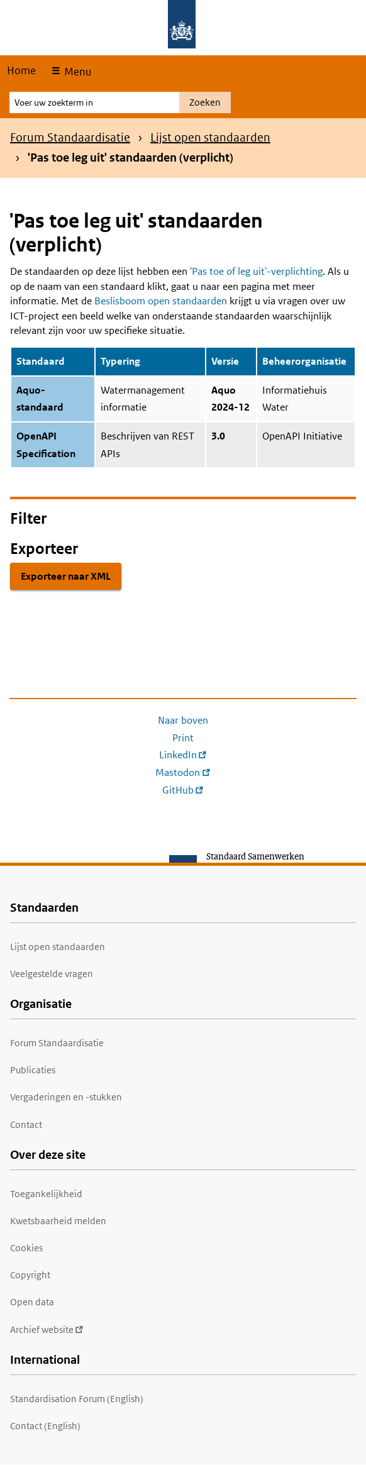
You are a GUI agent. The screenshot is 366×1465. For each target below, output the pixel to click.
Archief (47, 1329)
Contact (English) (45, 1426)
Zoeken (205, 102)
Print (183, 737)
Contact (26, 1125)
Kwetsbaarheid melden (58, 1221)
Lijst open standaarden (210, 137)
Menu (76, 72)
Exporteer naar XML (66, 576)
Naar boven (183, 720)
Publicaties (32, 1070)
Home (21, 70)
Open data (32, 1302)
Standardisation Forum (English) (76, 1399)
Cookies (26, 1248)
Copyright (30, 1275)
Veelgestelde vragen (51, 974)
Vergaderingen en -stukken (66, 1097)
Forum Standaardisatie (70, 137)
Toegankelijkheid (46, 1194)
